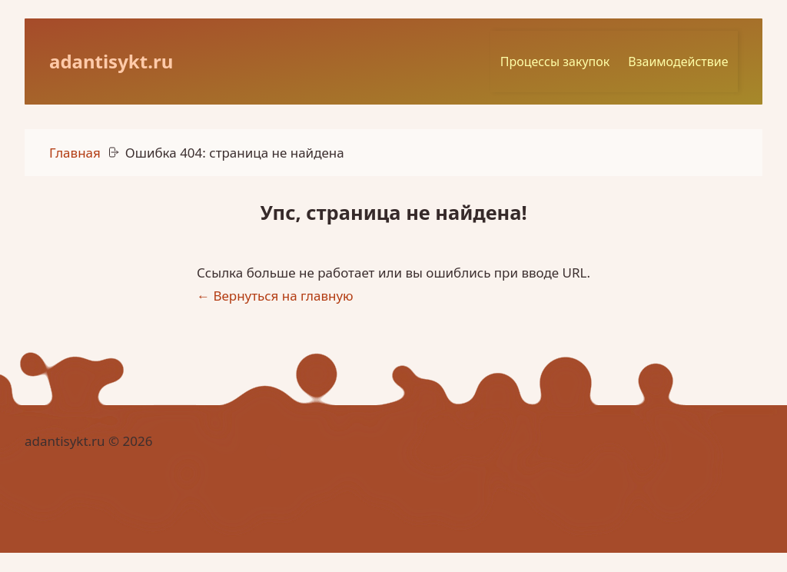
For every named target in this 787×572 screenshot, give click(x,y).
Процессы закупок (564, 59)
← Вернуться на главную (275, 291)
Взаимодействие (688, 59)
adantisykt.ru (111, 59)
